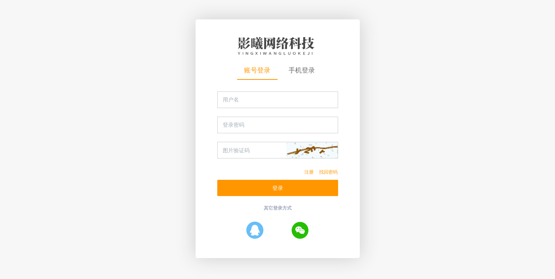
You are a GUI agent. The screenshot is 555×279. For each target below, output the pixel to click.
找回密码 (328, 172)
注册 (309, 172)
